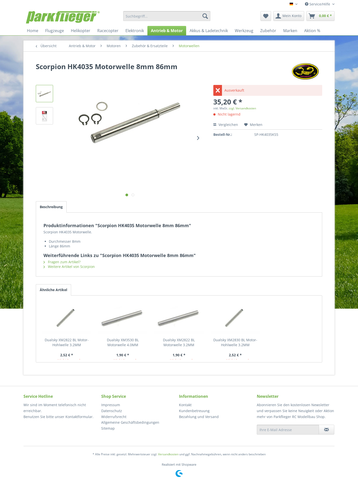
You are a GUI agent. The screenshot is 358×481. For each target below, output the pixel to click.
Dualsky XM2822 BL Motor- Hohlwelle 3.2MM (67, 342)
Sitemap (108, 428)
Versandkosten (168, 454)
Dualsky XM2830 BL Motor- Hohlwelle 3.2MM (235, 342)
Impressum (110, 404)
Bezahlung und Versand (199, 416)
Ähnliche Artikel (53, 289)
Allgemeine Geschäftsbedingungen (130, 422)
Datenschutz (111, 410)
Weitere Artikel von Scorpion (69, 266)
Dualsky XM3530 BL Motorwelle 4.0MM (123, 342)
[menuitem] (166, 16)
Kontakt (185, 404)
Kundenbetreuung (194, 410)
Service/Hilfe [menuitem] (318, 4)
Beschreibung (51, 206)
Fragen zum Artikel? (61, 262)
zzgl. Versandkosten (242, 108)
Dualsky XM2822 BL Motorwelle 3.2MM (179, 342)
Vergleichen (225, 124)
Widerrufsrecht (113, 416)
